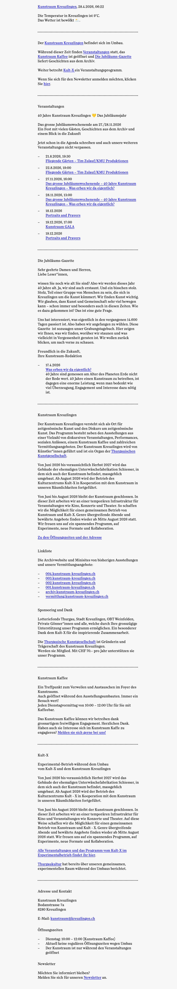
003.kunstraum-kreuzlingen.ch (70, 578)
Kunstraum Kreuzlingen (63, 43)
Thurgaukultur (49, 864)
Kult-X (69, 70)
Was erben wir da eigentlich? (68, 370)
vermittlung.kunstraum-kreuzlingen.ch (77, 596)
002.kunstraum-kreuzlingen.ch (71, 583)
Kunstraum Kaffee (53, 56)
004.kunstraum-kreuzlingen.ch (70, 574)
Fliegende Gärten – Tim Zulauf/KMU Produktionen (87, 161)
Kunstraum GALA (60, 227)
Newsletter (92, 977)
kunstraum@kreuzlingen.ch (73, 918)
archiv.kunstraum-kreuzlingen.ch (72, 592)
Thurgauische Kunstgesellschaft (70, 642)
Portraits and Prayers (63, 215)
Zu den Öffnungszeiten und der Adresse (70, 537)
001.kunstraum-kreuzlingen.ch (70, 587)
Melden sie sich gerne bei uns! (82, 732)
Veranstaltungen (96, 52)
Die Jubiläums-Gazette (113, 56)
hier (47, 84)
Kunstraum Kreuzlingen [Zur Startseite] (57, 7)
